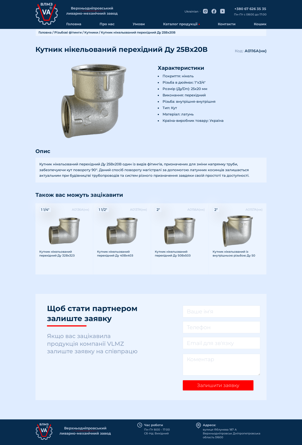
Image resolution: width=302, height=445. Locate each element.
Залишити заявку (217, 386)
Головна (73, 24)
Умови (139, 24)
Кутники (91, 32)
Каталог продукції (180, 24)
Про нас (107, 24)
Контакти (227, 24)
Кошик (260, 24)
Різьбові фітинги (68, 32)
